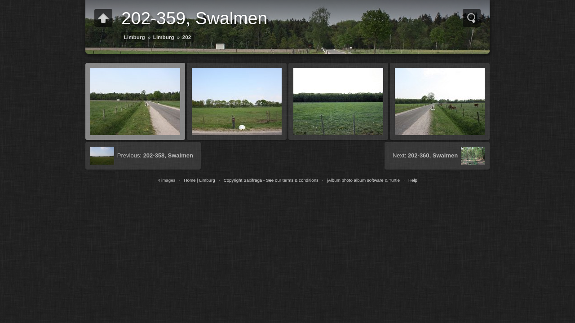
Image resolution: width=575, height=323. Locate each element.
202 (186, 37)
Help (412, 180)
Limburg (134, 37)
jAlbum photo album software (355, 180)
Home (189, 180)
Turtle (394, 180)
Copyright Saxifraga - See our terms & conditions (271, 180)
